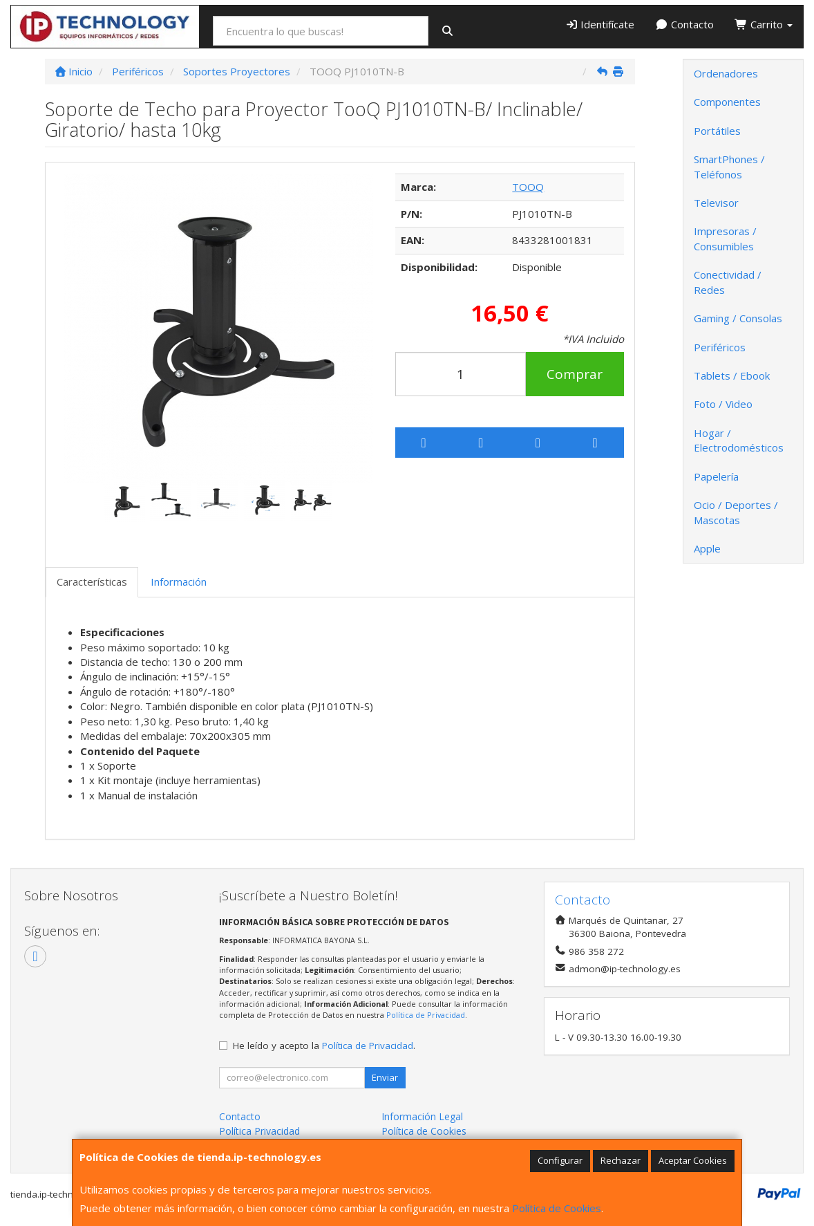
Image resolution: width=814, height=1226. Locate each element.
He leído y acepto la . (324, 1045)
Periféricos (720, 347)
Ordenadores (726, 73)
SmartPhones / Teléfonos (729, 166)
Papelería (716, 476)
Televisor (716, 203)
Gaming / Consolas (738, 318)
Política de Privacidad (425, 1015)
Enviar (385, 1077)
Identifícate (600, 24)
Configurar (560, 1160)
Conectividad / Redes (727, 282)
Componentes (727, 102)
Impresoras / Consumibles (725, 238)
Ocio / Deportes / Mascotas (736, 512)
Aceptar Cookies (693, 1160)
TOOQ (528, 187)
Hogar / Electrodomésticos (739, 440)
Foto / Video (723, 404)
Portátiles (717, 131)
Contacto (684, 24)
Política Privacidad (259, 1130)
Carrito (764, 24)
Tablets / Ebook (732, 375)
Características (92, 581)
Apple (707, 548)
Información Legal (422, 1116)
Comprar (575, 374)
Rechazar (620, 1160)
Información (179, 581)
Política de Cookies (556, 1208)
